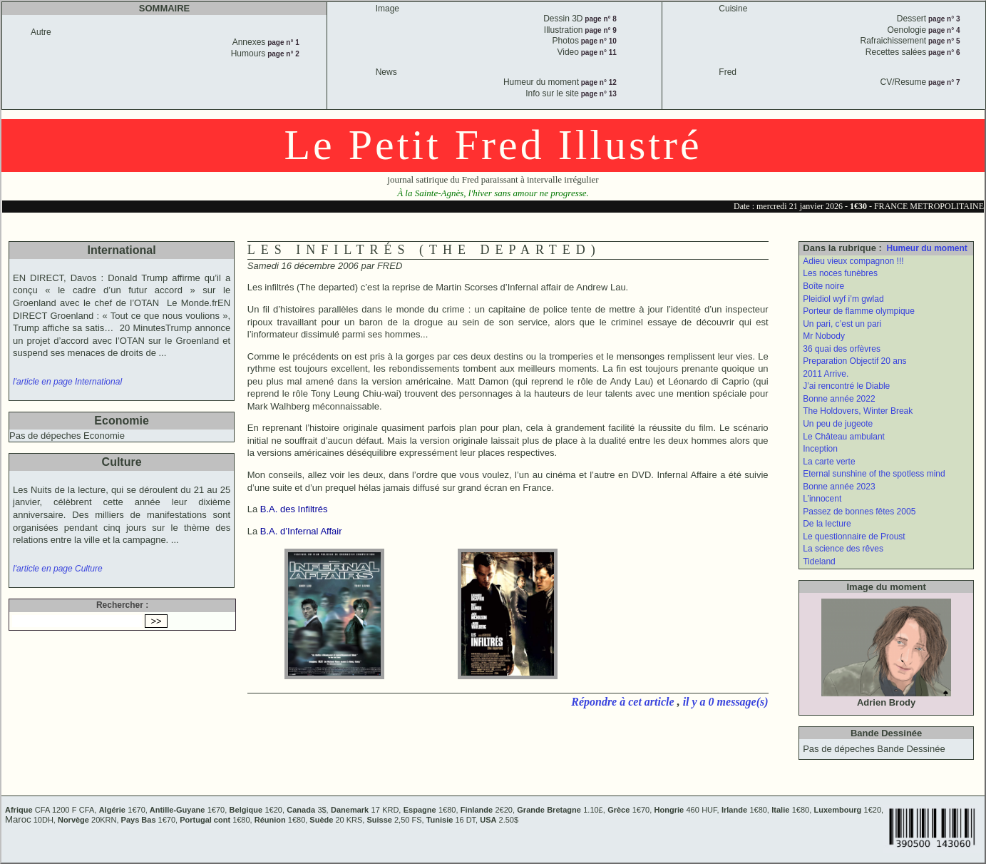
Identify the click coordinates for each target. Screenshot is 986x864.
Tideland (819, 561)
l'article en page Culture (58, 569)
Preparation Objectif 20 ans (854, 361)
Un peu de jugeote (838, 424)
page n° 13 (598, 94)
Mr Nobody (824, 336)
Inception (820, 449)
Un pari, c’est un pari (842, 324)
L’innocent (822, 499)
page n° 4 (943, 30)
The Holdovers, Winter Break (858, 411)
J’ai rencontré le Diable (846, 386)
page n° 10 (598, 41)
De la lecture (827, 524)
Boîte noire (823, 286)
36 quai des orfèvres (841, 349)
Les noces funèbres (840, 273)
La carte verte (829, 462)
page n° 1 (282, 42)
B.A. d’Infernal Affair (301, 531)
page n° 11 (598, 52)
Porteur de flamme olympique (859, 311)
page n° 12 (598, 82)
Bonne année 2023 (839, 487)
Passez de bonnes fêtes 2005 (859, 512)
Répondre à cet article (624, 702)
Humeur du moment (927, 248)
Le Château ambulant (844, 437)
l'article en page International (67, 382)
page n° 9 (600, 30)
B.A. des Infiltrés (294, 509)
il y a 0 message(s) (726, 702)
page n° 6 (943, 52)
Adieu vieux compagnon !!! (853, 261)
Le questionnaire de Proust (854, 537)
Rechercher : (122, 605)
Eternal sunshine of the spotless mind (874, 474)
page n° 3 (943, 19)
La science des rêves (843, 549)
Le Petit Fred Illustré (493, 144)
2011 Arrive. (825, 374)
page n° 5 (943, 41)
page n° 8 (600, 19)
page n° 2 (282, 54)
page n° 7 (943, 82)
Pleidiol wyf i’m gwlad (843, 299)
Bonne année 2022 (839, 399)
